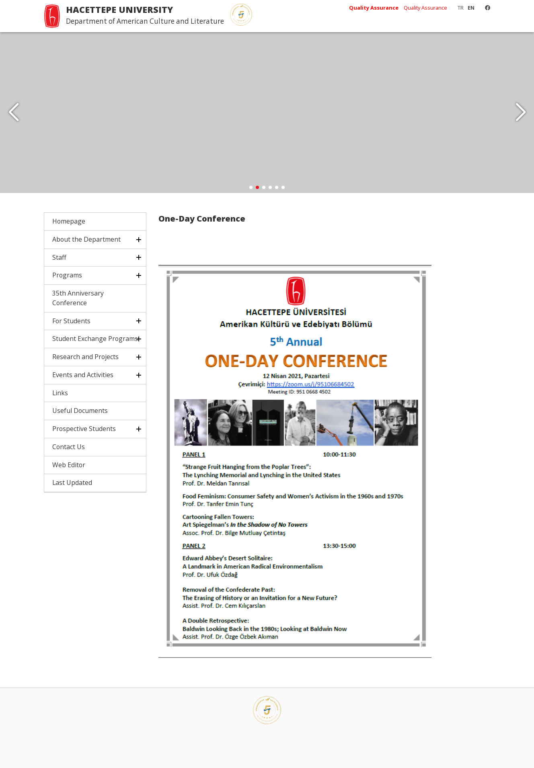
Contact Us (68, 446)
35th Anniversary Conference (78, 298)
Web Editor (68, 464)
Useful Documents (80, 410)
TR (461, 7)
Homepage (68, 221)
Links (60, 392)
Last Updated (72, 482)
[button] (520, 112)
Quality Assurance (425, 7)
